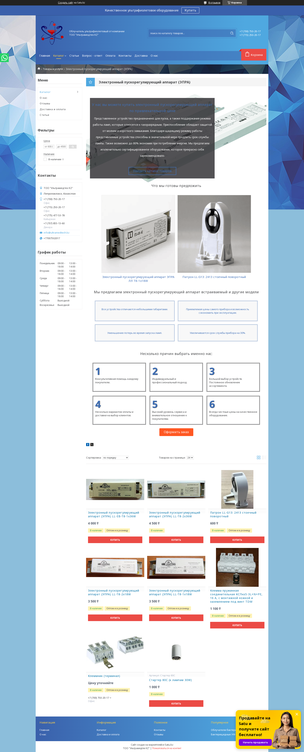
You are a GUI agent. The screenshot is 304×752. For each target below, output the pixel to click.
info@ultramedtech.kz (56, 232)
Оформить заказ (176, 432)
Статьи (74, 55)
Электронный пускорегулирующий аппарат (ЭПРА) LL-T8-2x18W (113, 592)
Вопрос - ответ (92, 55)
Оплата (110, 55)
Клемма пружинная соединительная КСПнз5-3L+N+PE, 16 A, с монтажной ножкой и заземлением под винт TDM (236, 596)
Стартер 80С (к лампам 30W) (170, 680)
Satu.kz (169, 744)
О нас (154, 55)
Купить (190, 10)
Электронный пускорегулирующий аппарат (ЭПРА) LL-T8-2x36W (174, 514)
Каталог (58, 55)
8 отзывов (214, 2)
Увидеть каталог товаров (152, 171)
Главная (44, 55)
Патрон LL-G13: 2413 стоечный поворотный (233, 514)
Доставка (141, 55)
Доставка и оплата (53, 109)
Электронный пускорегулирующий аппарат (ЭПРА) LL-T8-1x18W (174, 592)
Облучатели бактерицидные (229, 730)
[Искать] (232, 33)
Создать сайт (65, 2)
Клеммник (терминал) (104, 676)
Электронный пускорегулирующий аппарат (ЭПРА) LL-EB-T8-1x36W (113, 514)
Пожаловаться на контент (166, 748)
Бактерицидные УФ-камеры (228, 734)
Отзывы (45, 103)
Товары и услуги (53, 69)
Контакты (124, 55)
